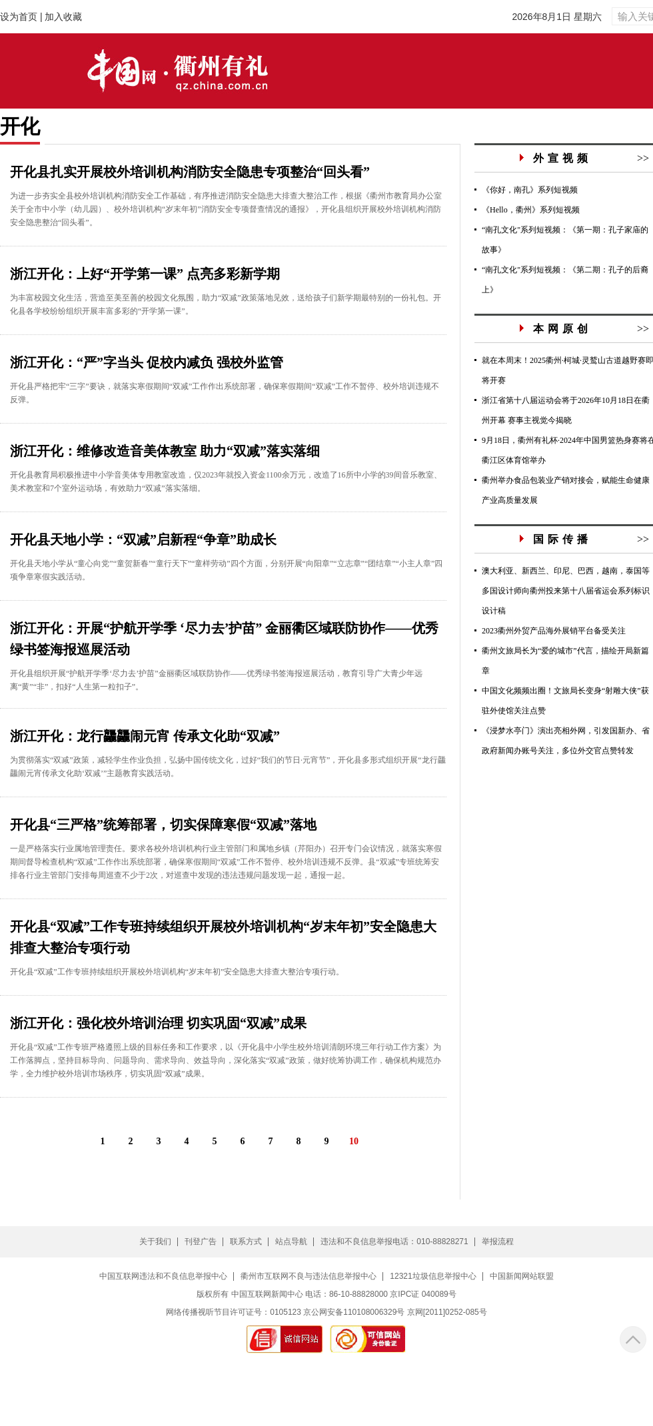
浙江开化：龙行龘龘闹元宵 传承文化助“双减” (145, 736)
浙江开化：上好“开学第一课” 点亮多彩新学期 (145, 273)
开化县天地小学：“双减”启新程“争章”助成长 (143, 539)
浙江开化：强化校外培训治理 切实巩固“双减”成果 (158, 1023)
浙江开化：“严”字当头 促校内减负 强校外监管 (146, 362)
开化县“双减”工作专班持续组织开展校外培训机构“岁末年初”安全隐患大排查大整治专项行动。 (177, 971)
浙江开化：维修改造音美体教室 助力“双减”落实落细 (165, 451)
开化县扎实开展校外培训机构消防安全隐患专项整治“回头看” (190, 172)
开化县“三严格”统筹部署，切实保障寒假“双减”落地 (163, 824)
